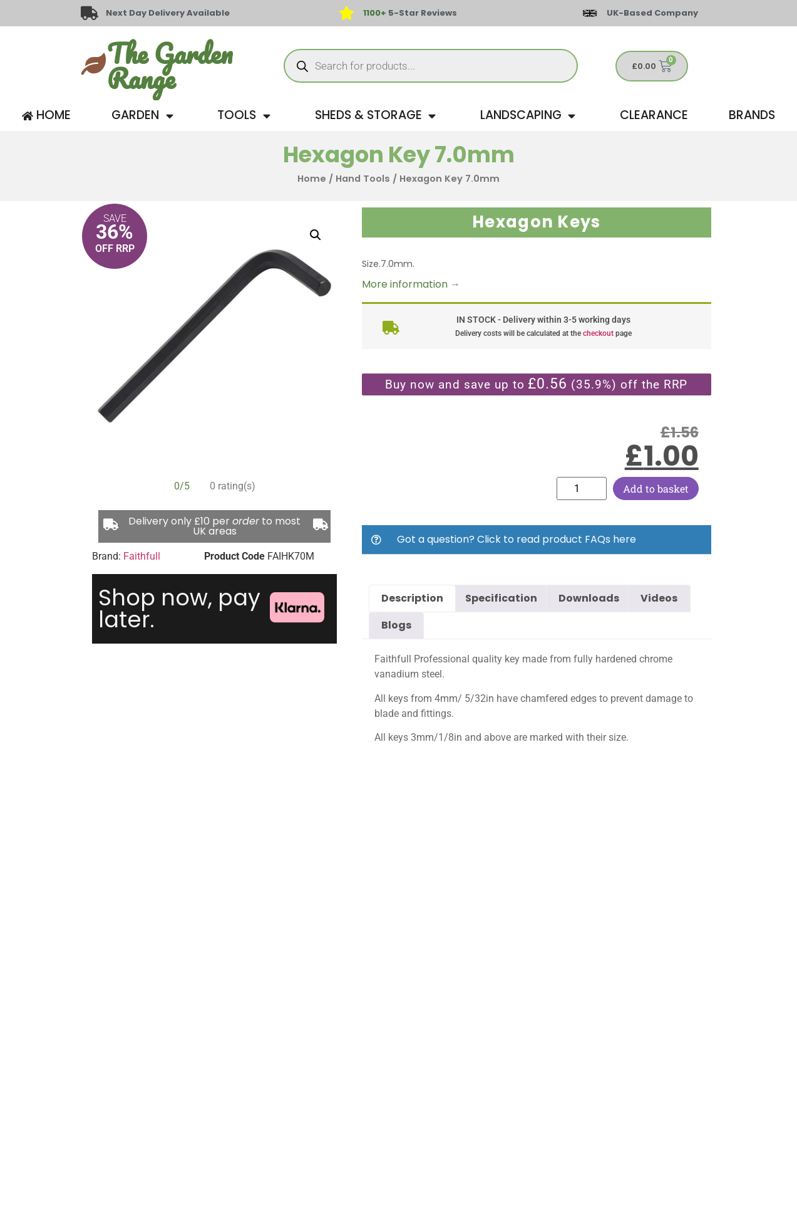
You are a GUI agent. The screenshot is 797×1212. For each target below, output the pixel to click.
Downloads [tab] (588, 598)
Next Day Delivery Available (168, 13)
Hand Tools (363, 178)
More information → (411, 284)
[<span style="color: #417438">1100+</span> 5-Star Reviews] (347, 13)
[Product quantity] (582, 488)
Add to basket (656, 488)
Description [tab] (412, 598)
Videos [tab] (658, 598)
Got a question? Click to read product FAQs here (516, 539)
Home (311, 178)
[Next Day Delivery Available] (89, 13)
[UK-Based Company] (590, 13)
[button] (315, 235)
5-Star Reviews (410, 13)
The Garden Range (169, 65)
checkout (598, 333)
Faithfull (141, 556)
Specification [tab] (501, 598)
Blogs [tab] (396, 625)
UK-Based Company (652, 13)
